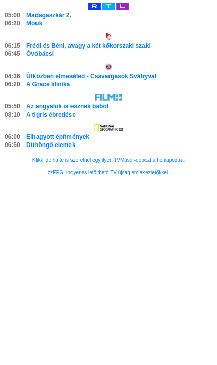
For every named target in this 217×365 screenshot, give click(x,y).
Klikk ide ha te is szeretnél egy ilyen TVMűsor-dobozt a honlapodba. (108, 160)
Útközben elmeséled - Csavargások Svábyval (91, 76)
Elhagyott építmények (57, 136)
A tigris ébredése (51, 114)
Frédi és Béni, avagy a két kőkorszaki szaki (88, 45)
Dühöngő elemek (51, 145)
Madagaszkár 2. (48, 15)
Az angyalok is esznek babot (67, 106)
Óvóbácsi (40, 53)
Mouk (34, 23)
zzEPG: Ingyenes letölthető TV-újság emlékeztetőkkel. (108, 172)
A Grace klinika (48, 84)
